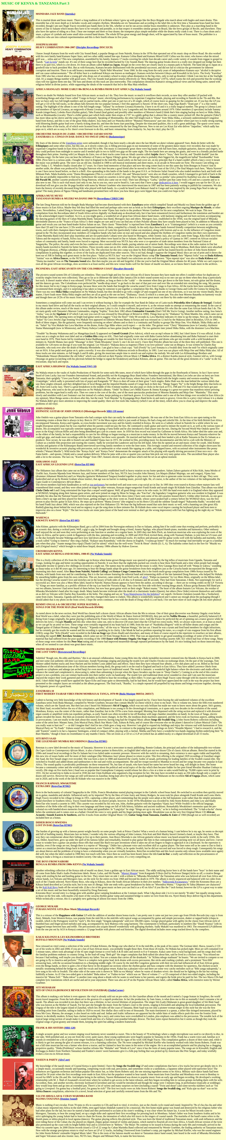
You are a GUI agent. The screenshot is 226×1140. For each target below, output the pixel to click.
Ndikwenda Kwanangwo (175, 881)
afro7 (145, 577)
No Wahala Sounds (101, 554)
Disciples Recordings (88, 47)
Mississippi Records (88, 909)
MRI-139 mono (115, 411)
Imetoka (70, 14)
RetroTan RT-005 (69, 520)
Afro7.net (64, 1059)
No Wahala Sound (140, 89)
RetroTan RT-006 (84, 464)
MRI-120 (70, 1027)
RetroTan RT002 (61, 786)
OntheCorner (116, 990)
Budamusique (116, 136)
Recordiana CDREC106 (110, 198)
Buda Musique (127, 693)
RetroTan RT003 (62, 825)
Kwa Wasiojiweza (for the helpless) (142, 594)
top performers (97, 484)
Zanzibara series (74, 143)
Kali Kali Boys (50, 887)
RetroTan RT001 (97, 741)
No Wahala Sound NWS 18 (81, 366)
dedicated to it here (168, 182)
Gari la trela (51, 62)
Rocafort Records (123, 268)
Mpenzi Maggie (129, 873)
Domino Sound (69, 1098)
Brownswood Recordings (71, 652)
